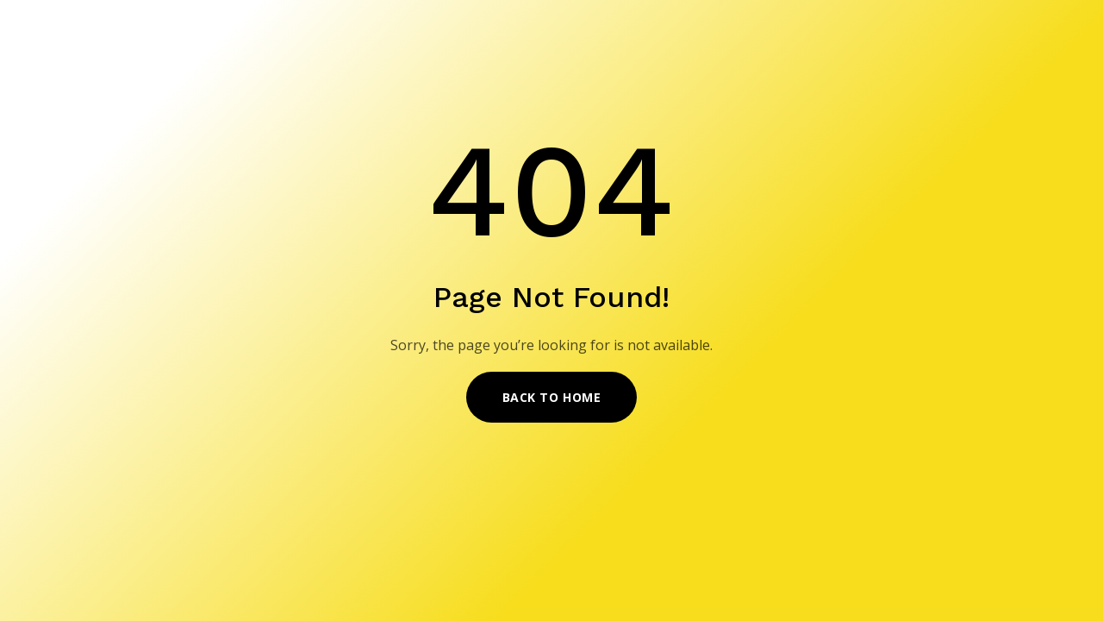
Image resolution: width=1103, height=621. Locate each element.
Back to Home (551, 397)
